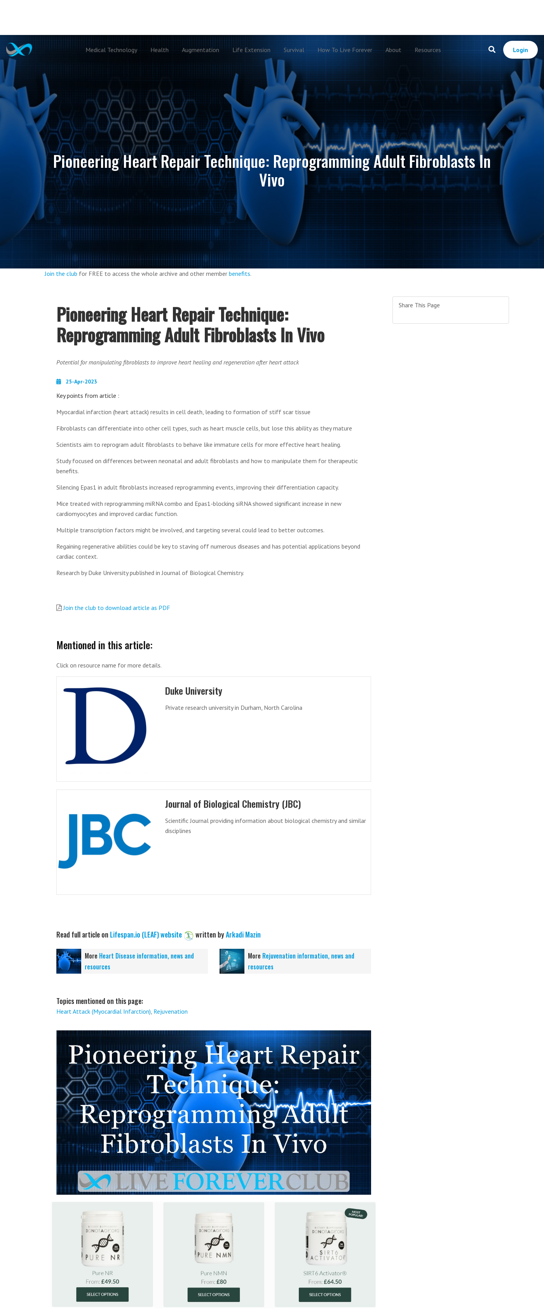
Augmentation (200, 50)
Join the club (61, 273)
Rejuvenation (170, 1011)
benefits (239, 273)
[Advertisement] (272, 17)
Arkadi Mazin (243, 934)
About (393, 50)
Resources (428, 50)
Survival (294, 50)
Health (159, 50)
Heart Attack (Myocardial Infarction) (103, 1011)
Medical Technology (111, 50)
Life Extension (251, 50)
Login (520, 50)
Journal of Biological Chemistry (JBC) (235, 803)
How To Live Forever (344, 50)
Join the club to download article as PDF (116, 608)
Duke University (195, 690)
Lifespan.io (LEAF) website (146, 934)
